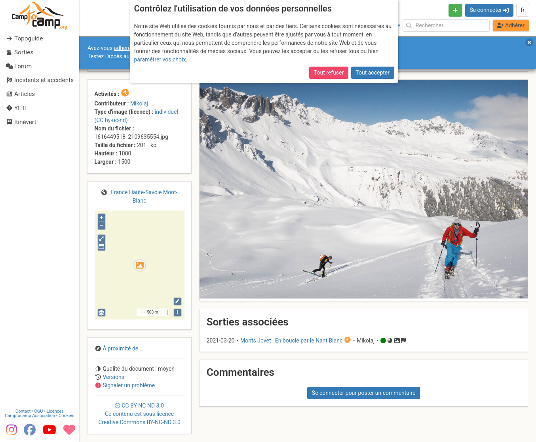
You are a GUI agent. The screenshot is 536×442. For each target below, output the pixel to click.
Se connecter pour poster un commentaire (364, 393)
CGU (38, 411)
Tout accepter (372, 72)
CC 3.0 (139, 413)
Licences (55, 411)
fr (523, 10)
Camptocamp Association (30, 415)
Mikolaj (139, 103)
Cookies (66, 415)
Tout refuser (329, 72)
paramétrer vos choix (160, 59)
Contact (22, 411)
